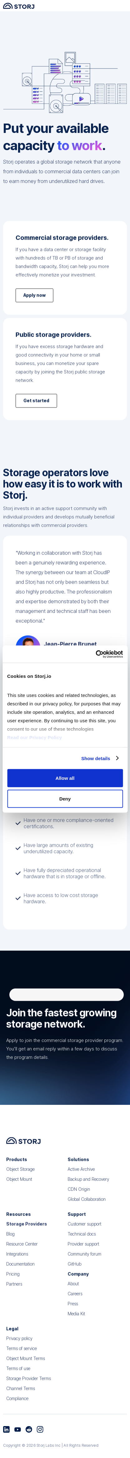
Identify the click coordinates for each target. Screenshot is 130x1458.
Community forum (84, 1266)
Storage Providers (26, 1236)
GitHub (74, 1276)
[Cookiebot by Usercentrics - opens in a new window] (95, 654)
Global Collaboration (87, 1211)
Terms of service (21, 1360)
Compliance (17, 1410)
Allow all (65, 778)
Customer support (84, 1236)
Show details (95, 758)
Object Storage (20, 1181)
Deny (65, 798)
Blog (10, 1246)
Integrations (17, 1266)
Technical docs (82, 1246)
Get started (36, 410)
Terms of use (18, 1380)
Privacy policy (19, 1350)
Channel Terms (20, 1400)
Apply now (34, 304)
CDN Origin (79, 1201)
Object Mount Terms (25, 1370)
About (73, 1295)
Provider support (83, 1256)
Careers (75, 1305)
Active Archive (81, 1181)
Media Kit (76, 1325)
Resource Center (22, 1256)
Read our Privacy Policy (34, 737)
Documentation (20, 1276)
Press (73, 1315)
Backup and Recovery (88, 1191)
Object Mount (19, 1191)
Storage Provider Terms (28, 1390)
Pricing (13, 1286)
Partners (14, 1296)
